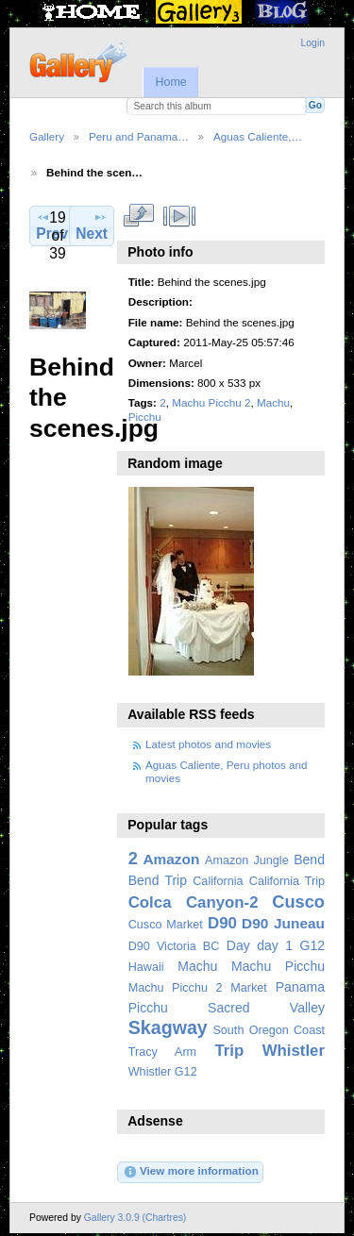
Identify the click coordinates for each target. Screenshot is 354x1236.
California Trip (287, 881)
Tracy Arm (162, 1052)
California (218, 881)
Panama (300, 986)
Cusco (298, 901)
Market (248, 987)
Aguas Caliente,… (257, 136)
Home (170, 82)
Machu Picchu (278, 966)
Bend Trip (157, 880)
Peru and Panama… (139, 136)
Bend (309, 859)
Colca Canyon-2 (193, 902)
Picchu (144, 416)
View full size (138, 216)
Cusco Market (165, 924)
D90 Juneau (283, 923)
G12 (312, 945)
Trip (229, 1051)
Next (92, 225)
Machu (273, 402)
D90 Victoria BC (174, 946)
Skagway (168, 1027)
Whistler (293, 1051)
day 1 (275, 945)
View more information (191, 1171)
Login (313, 43)
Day (238, 945)
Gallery (46, 136)
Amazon (171, 859)
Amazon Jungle (247, 860)
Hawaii (146, 967)
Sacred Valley (266, 1007)
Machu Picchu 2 (211, 402)
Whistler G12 (162, 1071)
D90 (222, 923)
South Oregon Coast (268, 1030)
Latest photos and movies (208, 744)
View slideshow (179, 216)
